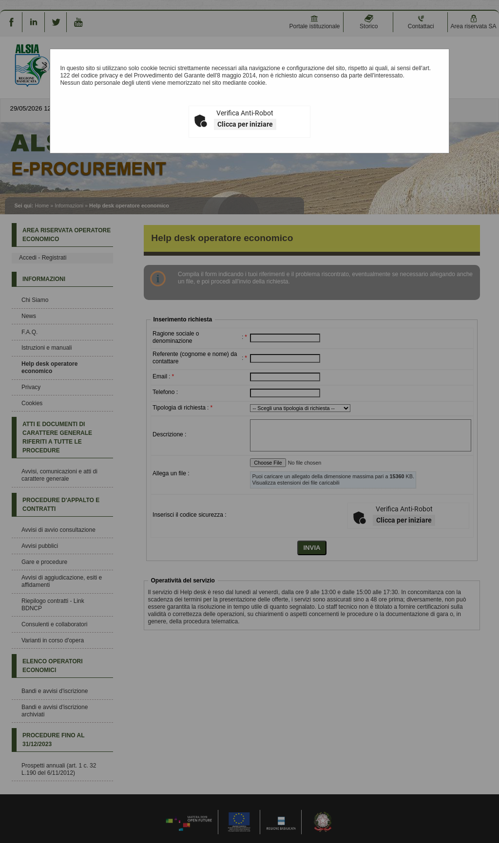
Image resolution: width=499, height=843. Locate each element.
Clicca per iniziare (245, 124)
